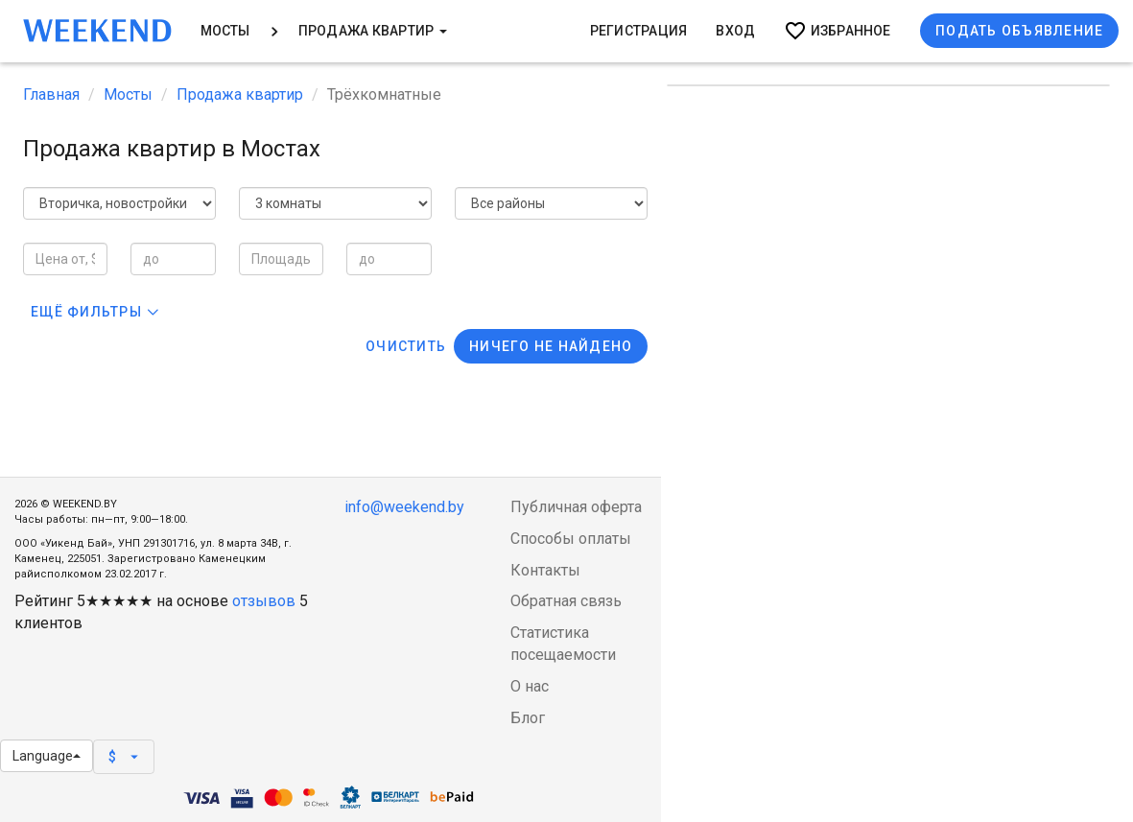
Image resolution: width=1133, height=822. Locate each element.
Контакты (545, 570)
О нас (529, 686)
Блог (527, 718)
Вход (735, 30)
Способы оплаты (570, 538)
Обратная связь (566, 601)
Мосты (225, 30)
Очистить (406, 346)
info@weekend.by (404, 507)
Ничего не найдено (550, 346)
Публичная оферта (576, 507)
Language (46, 755)
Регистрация (639, 30)
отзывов (263, 601)
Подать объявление (1019, 30)
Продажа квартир (372, 30)
